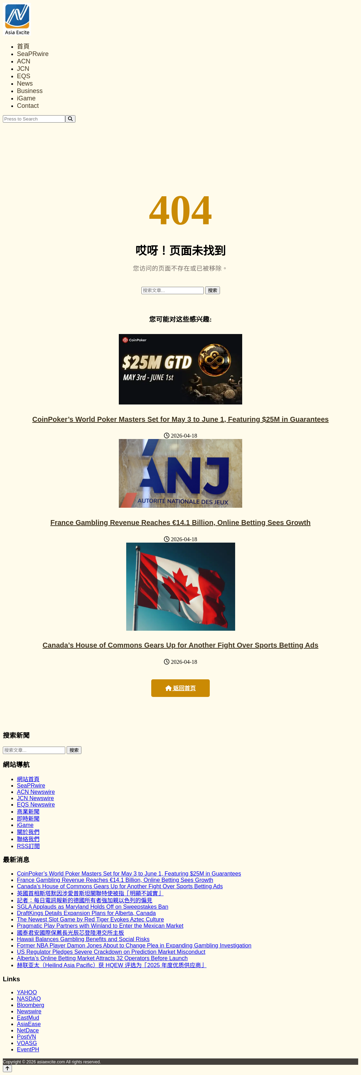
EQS (23, 76)
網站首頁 (28, 779)
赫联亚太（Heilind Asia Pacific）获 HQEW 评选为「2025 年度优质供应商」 (112, 965)
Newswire (29, 1011)
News (25, 83)
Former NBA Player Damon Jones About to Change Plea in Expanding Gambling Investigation (134, 946)
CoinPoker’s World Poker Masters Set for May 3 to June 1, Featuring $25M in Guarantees (180, 419)
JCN (23, 68)
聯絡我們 (28, 839)
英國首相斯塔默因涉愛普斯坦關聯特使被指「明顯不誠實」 (90, 893)
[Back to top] (7, 1068)
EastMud (28, 1018)
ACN (23, 61)
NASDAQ (29, 999)
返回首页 (180, 688)
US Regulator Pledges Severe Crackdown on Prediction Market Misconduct (111, 952)
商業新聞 (28, 812)
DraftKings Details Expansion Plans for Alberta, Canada (86, 913)
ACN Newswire (36, 792)
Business (30, 90)
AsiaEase (29, 1024)
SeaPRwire (33, 53)
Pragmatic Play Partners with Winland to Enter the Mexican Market (100, 926)
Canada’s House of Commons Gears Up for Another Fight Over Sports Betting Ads (180, 645)
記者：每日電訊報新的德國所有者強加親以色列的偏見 (84, 900)
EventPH (28, 1049)
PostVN (26, 1037)
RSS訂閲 (28, 846)
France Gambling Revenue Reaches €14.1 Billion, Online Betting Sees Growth (180, 522)
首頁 (23, 46)
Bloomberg (30, 1005)
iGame (26, 98)
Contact (28, 105)
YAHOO (27, 992)
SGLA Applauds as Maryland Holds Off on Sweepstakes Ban (92, 907)
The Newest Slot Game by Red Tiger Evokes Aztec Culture (90, 919)
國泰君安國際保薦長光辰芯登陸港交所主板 (70, 933)
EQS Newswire (36, 805)
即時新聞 (28, 819)
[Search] (70, 119)
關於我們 (28, 832)
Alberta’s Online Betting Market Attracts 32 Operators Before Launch (102, 958)
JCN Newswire (35, 798)
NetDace (28, 1030)
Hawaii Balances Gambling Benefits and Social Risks (83, 939)
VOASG (27, 1043)
